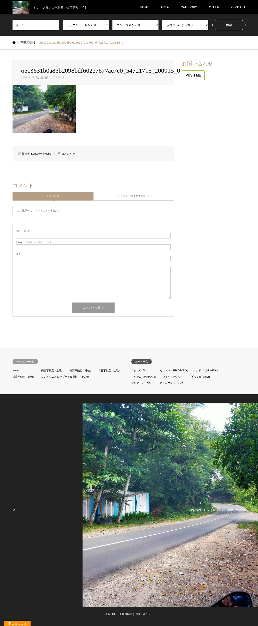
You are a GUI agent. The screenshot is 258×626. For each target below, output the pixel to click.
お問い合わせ (143, 614)
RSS (14, 510)
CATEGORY (189, 7)
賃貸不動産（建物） (24, 376)
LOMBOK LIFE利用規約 (118, 614)
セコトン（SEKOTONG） (174, 370)
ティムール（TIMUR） (173, 382)
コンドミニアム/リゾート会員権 (59, 376)
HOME (144, 7)
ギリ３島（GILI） (201, 376)
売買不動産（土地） (52, 370)
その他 (85, 376)
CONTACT (238, 7)
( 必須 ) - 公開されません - (34, 242)
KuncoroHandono (41, 153)
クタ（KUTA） (139, 370)
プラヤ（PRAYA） (173, 376)
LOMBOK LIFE (212, 510)
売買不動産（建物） (81, 370)
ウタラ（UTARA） (142, 382)
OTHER (214, 7)
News (16, 370)
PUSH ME (193, 75)
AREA (165, 7)
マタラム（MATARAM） (145, 376)
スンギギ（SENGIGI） (206, 370)
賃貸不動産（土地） (109, 370)
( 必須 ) (23, 231)
